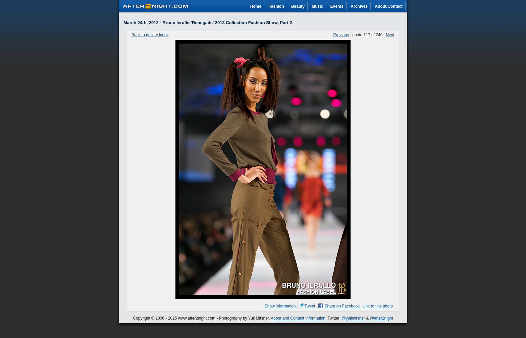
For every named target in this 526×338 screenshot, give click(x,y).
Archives (359, 6)
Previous (341, 35)
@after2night (381, 318)
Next (390, 35)
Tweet (310, 306)
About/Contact (389, 6)
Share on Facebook (342, 306)
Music (317, 6)
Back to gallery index (150, 35)
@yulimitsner (353, 318)
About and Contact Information (298, 318)
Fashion (276, 6)
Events (337, 6)
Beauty (298, 6)
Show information (280, 306)
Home (255, 6)
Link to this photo (377, 306)
